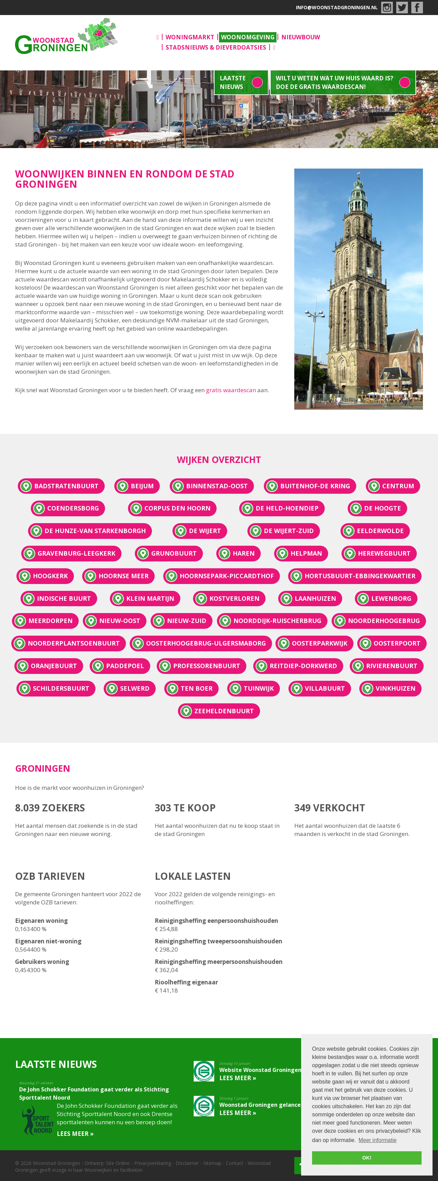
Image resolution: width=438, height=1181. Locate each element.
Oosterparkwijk (319, 643)
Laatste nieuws (233, 82)
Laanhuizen (315, 598)
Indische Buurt (64, 598)
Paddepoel (125, 666)
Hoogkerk (50, 576)
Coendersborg (73, 508)
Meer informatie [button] (378, 1140)
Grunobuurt (174, 553)
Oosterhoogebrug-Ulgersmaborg (206, 643)
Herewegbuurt (384, 553)
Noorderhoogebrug (384, 620)
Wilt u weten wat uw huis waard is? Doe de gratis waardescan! (334, 82)
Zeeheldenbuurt (224, 711)
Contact (234, 1163)
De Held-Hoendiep (287, 508)
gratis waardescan (231, 390)
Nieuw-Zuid (186, 620)
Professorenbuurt (206, 666)
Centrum (398, 486)
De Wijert (205, 531)
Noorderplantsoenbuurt (74, 643)
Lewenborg (391, 598)
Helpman (306, 553)
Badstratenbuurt (66, 486)
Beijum (142, 486)
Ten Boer (196, 688)
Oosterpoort (397, 643)
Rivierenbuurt (391, 666)
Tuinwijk (259, 688)
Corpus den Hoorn (177, 508)
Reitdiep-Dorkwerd (303, 666)
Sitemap (212, 1163)
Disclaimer (187, 1163)
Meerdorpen (50, 620)
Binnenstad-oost (217, 486)
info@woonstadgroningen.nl (337, 7)
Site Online (118, 1163)
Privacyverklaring (152, 1163)
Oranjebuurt (54, 666)
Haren (244, 553)
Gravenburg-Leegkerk (76, 553)
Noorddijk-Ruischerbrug (277, 620)
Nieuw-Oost (119, 620)
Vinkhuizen (395, 688)
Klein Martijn (150, 598)
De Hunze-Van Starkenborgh (95, 531)
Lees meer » (75, 1134)
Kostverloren (234, 598)
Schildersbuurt (61, 688)
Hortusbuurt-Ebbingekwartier (360, 576)
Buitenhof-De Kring (315, 486)
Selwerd (135, 688)
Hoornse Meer (124, 576)
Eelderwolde (380, 531)
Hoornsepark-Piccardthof (227, 576)
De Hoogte (382, 508)
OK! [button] (366, 1157)
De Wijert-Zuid (289, 531)
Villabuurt (325, 688)
